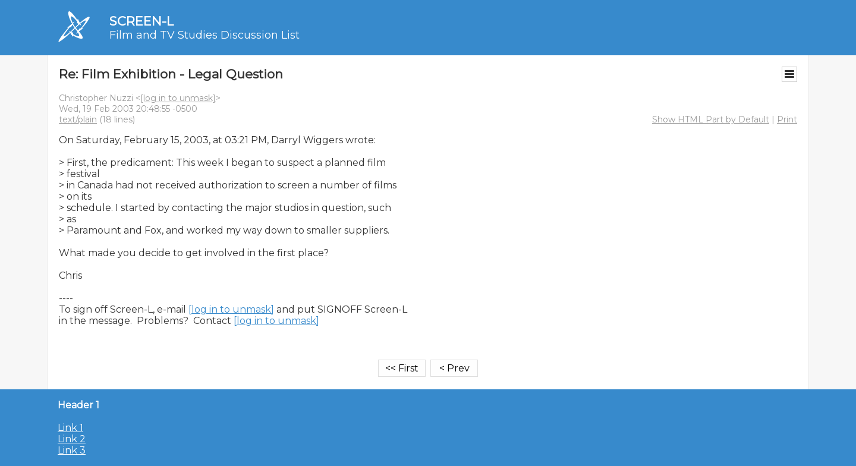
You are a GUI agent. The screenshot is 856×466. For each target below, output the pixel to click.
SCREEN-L (141, 21)
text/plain (78, 119)
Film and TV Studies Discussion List (204, 35)
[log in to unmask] (178, 98)
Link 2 (72, 439)
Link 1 (70, 427)
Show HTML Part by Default (710, 119)
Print (787, 119)
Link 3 (72, 450)
